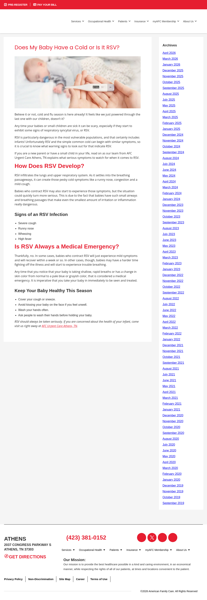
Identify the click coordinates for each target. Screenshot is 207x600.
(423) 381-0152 (84, 537)
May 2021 (169, 386)
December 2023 (173, 204)
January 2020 (171, 479)
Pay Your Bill (45, 4)
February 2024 (172, 193)
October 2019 (171, 497)
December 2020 (173, 415)
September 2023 (173, 222)
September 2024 (173, 152)
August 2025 (171, 93)
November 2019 (173, 491)
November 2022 (173, 280)
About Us (190, 21)
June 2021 (169, 380)
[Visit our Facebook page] (141, 537)
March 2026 (170, 58)
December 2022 (173, 275)
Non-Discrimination (40, 579)
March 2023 (170, 257)
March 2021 (170, 397)
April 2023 (169, 251)
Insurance (141, 21)
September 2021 (173, 362)
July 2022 (169, 304)
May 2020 (169, 456)
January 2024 (171, 199)
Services (77, 21)
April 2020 (169, 462)
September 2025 (173, 88)
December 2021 (173, 345)
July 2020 (169, 444)
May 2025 (169, 105)
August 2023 (171, 228)
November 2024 (173, 140)
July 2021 (169, 374)
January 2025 (171, 128)
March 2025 (170, 117)
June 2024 (169, 169)
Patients (124, 21)
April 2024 (169, 181)
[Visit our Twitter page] (152, 537)
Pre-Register (15, 4)
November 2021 (173, 351)
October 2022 (171, 286)
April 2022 (169, 321)
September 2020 (173, 432)
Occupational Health (101, 21)
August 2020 (171, 438)
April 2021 (169, 392)
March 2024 (170, 187)
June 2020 (169, 450)
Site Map (64, 579)
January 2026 (171, 64)
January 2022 (171, 339)
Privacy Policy (13, 579)
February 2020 (172, 473)
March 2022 (170, 327)
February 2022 (172, 333)
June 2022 (169, 310)
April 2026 (169, 52)
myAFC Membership (166, 21)
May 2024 (169, 175)
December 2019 (173, 485)
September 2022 (173, 292)
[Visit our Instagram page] (162, 537)
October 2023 (171, 216)
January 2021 (171, 409)
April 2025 (169, 111)
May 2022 (169, 316)
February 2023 (172, 263)
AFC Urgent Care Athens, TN (59, 326)
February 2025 (172, 123)
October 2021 (171, 356)
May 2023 (169, 245)
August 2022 (171, 298)
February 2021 (172, 403)
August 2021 (171, 368)
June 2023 (169, 240)
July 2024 (169, 164)
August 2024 (171, 158)
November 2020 (173, 421)
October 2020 (171, 427)
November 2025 (173, 76)
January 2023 (171, 269)
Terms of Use (99, 579)
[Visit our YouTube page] (172, 537)
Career (80, 579)
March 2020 (170, 468)
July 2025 (169, 99)
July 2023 (169, 234)
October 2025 (171, 82)
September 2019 (173, 503)
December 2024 (173, 134)
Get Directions (25, 556)
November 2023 (173, 210)
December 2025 (173, 70)
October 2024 (171, 146)
